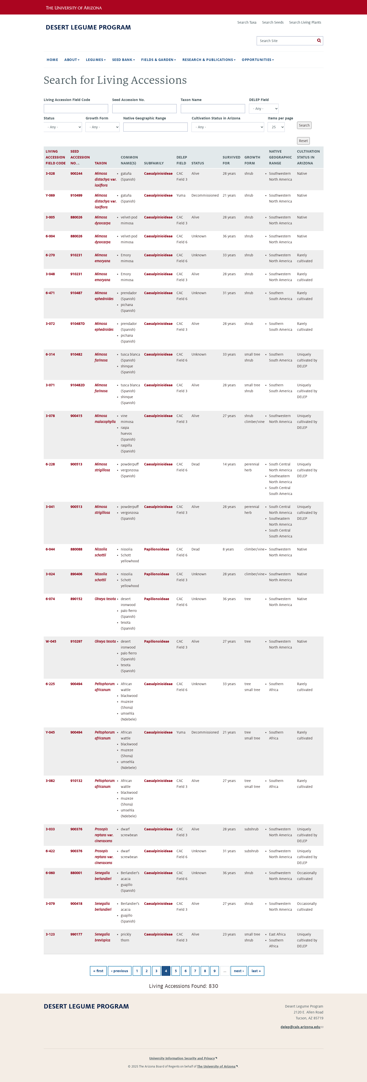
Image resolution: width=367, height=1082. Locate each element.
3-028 (50, 173)
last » (256, 971)
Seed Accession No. (128, 100)
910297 (76, 641)
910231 (76, 255)
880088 (76, 549)
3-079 (50, 904)
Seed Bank (123, 60)
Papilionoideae (156, 549)
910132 (76, 781)
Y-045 (50, 732)
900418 (76, 904)
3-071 (50, 385)
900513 (76, 464)
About (72, 60)
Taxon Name (191, 100)
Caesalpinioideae (158, 173)
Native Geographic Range (144, 118)
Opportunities (258, 60)
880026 (76, 217)
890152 (76, 599)
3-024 (50, 574)
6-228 (50, 464)
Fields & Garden (158, 60)
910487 (76, 293)
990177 (76, 934)
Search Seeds (273, 22)
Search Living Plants (305, 22)
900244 (76, 173)
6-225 (50, 684)
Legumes (96, 60)
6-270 (50, 255)
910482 (76, 354)
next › (239, 971)
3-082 (50, 781)
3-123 (50, 934)
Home (52, 60)
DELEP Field (259, 100)
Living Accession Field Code (67, 100)
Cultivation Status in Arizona (216, 118)
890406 (76, 574)
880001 (76, 873)
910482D (77, 385)
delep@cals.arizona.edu (302, 1027)
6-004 (50, 236)
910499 (76, 195)
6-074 (50, 599)
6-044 (50, 549)
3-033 (50, 829)
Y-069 (50, 195)
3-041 (50, 507)
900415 (76, 416)
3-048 (50, 274)
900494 (76, 684)
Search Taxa (247, 22)
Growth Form (97, 118)
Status (49, 118)
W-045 (51, 641)
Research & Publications (209, 60)
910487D (77, 324)
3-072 (50, 324)
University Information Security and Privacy (182, 1058)
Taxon (101, 163)
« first (98, 971)
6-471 (50, 293)
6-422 (50, 851)
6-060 (50, 873)
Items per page (280, 118)
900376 (76, 829)
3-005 (50, 217)
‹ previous (119, 971)
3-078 (50, 416)
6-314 (50, 354)
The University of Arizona (216, 1066)
